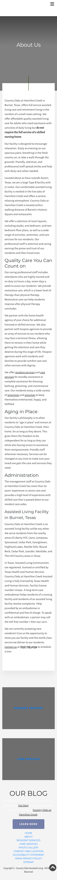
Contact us (11, 646)
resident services (25, 372)
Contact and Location (28, 851)
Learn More (28, 824)
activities (30, 395)
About (28, 836)
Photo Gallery (28, 847)
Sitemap (28, 862)
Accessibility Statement (28, 854)
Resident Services (28, 840)
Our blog (23, 805)
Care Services (28, 844)
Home (28, 833)
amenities (13, 395)
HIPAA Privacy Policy (28, 858)
